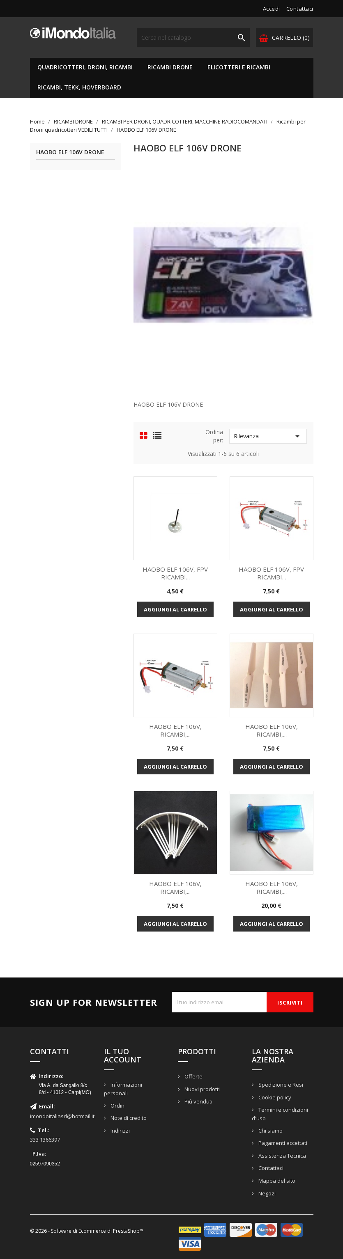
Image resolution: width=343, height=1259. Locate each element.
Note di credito (128, 1118)
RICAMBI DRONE (170, 67)
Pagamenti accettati (282, 1143)
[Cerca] (193, 37)
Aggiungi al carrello (175, 609)
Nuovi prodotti (201, 1089)
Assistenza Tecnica (281, 1155)
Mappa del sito (276, 1180)
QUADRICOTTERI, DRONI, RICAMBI (85, 67)
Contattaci (299, 8)
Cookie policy (274, 1097)
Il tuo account (122, 1055)
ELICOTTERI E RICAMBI (238, 67)
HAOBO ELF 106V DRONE (70, 152)
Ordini (117, 1105)
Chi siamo (270, 1130)
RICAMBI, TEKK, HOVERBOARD (79, 87)
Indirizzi (119, 1130)
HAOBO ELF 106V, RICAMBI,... (175, 730)
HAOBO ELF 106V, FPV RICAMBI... (175, 573)
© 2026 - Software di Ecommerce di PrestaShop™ (86, 1230)
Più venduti (197, 1101)
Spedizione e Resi (280, 1084)
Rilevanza (268, 436)
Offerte (193, 1076)
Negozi (266, 1193)
